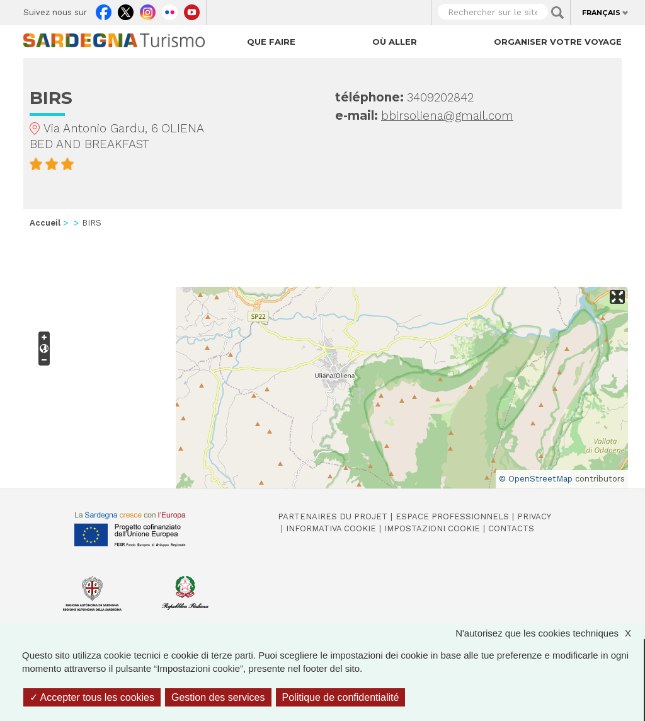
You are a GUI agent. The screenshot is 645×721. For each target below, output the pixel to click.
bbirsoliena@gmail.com (447, 115)
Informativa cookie (331, 528)
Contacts (511, 528)
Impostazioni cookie (432, 528)
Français (601, 12)
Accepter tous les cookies (92, 697)
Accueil (45, 223)
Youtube (192, 9)
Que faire (271, 42)
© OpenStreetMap (536, 478)
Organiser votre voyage (558, 42)
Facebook (103, 9)
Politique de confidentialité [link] (340, 697)
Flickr (170, 9)
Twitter (126, 9)
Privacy (534, 516)
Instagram (148, 9)
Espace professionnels (452, 516)
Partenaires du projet (332, 516)
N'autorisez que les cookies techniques (549, 633)
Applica (557, 13)
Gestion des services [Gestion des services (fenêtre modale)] (218, 697)
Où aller (394, 42)
